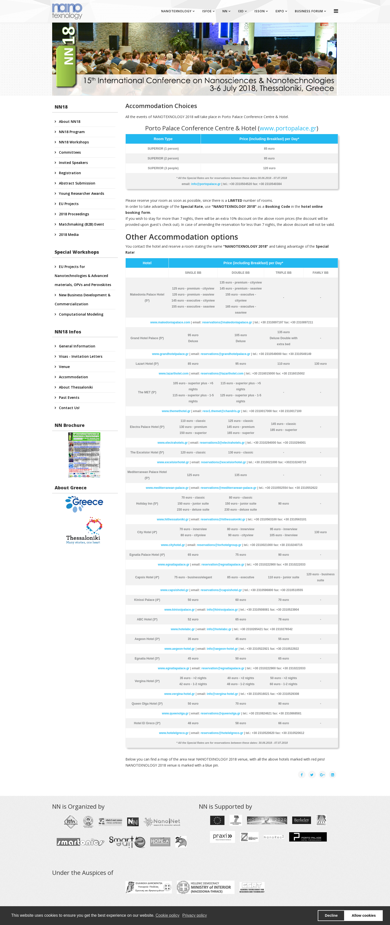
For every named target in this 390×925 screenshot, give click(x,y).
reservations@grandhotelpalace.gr (225, 354)
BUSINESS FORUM (309, 11)
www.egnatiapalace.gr (174, 564)
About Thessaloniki (75, 387)
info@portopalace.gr (205, 184)
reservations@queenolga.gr (220, 713)
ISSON (260, 11)
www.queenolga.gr (175, 713)
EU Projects (68, 203)
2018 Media (68, 234)
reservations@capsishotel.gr (221, 590)
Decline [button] (331, 915)
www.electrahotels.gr (173, 442)
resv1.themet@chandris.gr (222, 411)
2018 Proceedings (73, 214)
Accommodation (73, 377)
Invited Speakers (73, 162)
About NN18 (69, 121)
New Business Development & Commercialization (82, 299)
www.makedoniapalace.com (170, 322)
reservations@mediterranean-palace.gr (228, 488)
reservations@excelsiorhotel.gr (223, 462)
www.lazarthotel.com (174, 373)
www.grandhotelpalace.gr (170, 354)
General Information (76, 346)
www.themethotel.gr (176, 411)
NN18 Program (71, 131)
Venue (64, 366)
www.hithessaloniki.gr (173, 519)
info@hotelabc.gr (219, 629)
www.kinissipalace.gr (180, 609)
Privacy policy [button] (194, 915)
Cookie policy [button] (167, 915)
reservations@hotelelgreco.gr (222, 733)
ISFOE (207, 11)
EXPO (280, 11)
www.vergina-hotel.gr (179, 694)
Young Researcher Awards (81, 193)
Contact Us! (69, 407)
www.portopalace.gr (288, 128)
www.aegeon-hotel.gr (180, 649)
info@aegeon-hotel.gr (222, 649)
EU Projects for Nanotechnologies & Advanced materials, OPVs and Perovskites (83, 275)
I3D (241, 11)
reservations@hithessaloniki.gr (223, 519)
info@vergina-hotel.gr (222, 694)
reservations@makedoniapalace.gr (227, 322)
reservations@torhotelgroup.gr (219, 545)
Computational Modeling (80, 314)
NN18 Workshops (73, 142)
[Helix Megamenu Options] (336, 11)
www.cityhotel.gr (173, 545)
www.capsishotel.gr (175, 590)
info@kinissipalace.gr (222, 609)
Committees (69, 152)
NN (224, 11)
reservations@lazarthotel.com (222, 373)
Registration (69, 172)
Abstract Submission (76, 183)
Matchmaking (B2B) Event (81, 224)
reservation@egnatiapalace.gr (222, 564)
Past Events (68, 397)
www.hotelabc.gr (183, 629)
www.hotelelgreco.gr (174, 733)
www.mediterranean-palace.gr (167, 488)
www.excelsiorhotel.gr (173, 462)
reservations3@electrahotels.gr (222, 442)
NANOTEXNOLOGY (176, 11)
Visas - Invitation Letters (80, 356)
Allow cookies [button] (364, 915)
